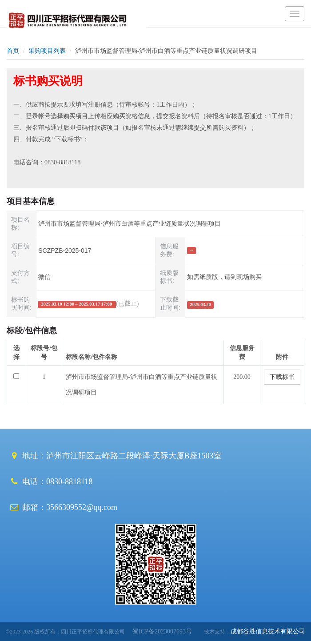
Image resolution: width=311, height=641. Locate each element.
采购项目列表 (47, 51)
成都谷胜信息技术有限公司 (268, 631)
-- (191, 250)
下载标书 (282, 377)
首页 (13, 51)
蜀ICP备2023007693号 (159, 631)
